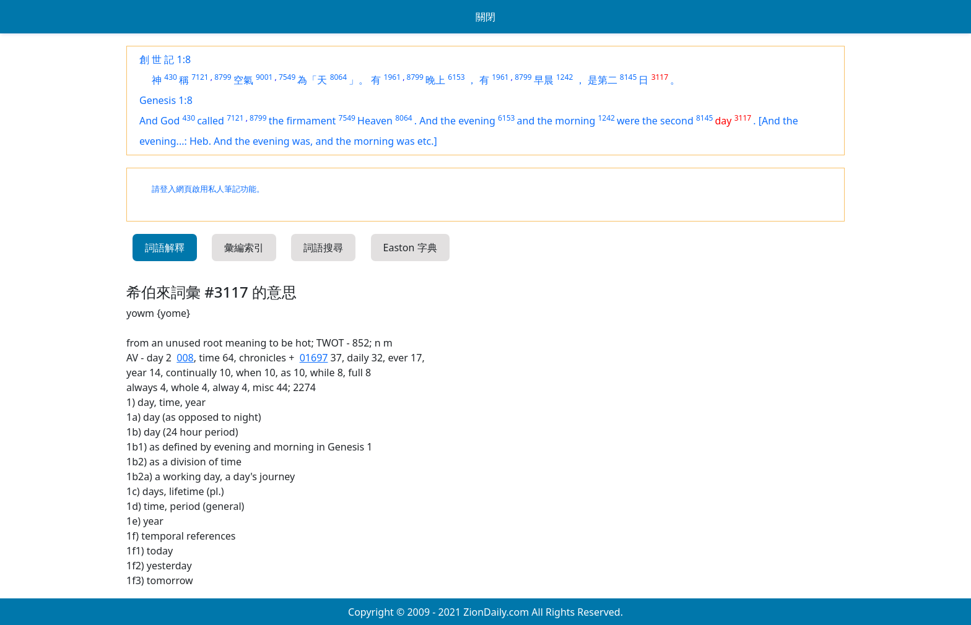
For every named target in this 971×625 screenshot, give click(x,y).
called (210, 120)
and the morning (556, 120)
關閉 (485, 17)
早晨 (544, 80)
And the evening (457, 120)
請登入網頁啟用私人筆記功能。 (208, 189)
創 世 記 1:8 (165, 59)
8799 (222, 77)
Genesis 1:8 (166, 100)
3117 (659, 77)
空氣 (243, 80)
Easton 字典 (410, 247)
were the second (655, 120)
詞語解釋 (165, 247)
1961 (392, 77)
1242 (564, 77)
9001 (264, 77)
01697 (314, 357)
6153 (456, 77)
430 (170, 77)
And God (159, 120)
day (723, 120)
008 (184, 357)
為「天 (312, 80)
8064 (338, 77)
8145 (628, 77)
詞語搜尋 (323, 247)
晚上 (435, 80)
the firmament (302, 120)
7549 (287, 77)
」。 (358, 80)
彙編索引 (244, 247)
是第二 (602, 80)
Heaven (375, 120)
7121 (199, 77)
